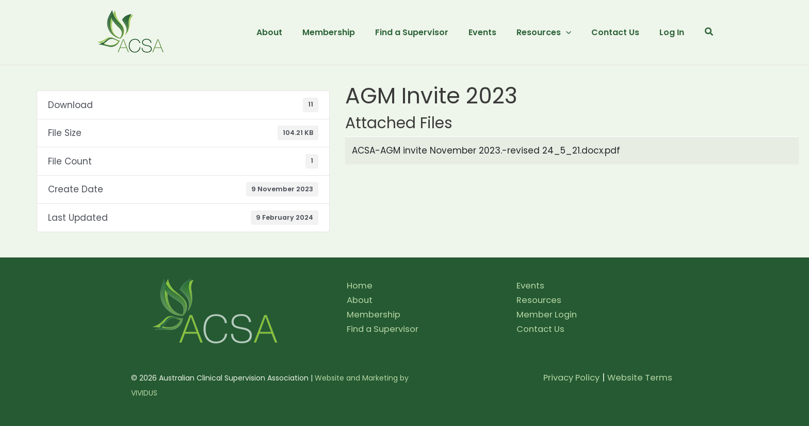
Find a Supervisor (384, 329)
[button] (709, 32)
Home (360, 285)
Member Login (547, 314)
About (360, 300)
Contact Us (541, 329)
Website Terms (639, 377)
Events (530, 285)
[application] (573, 32)
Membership (374, 314)
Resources (539, 300)
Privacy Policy (567, 377)
